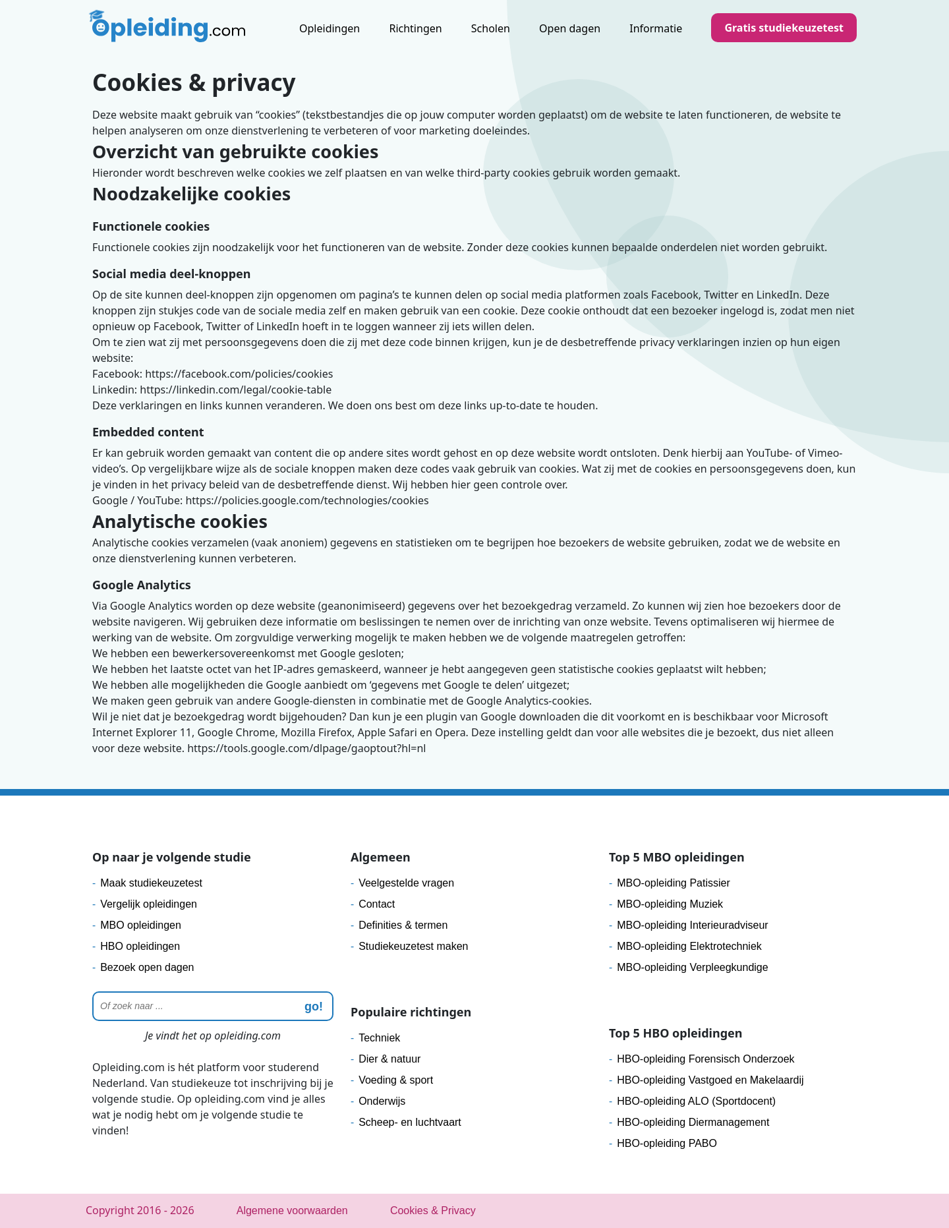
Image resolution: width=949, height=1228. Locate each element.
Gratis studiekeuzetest (784, 27)
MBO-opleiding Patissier (673, 883)
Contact (377, 904)
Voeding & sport (396, 1080)
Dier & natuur (389, 1059)
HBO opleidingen (140, 946)
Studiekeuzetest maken (413, 946)
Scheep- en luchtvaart (410, 1122)
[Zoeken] (212, 1006)
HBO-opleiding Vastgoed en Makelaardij (710, 1080)
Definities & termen (403, 925)
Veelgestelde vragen (406, 883)
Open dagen (569, 28)
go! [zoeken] (313, 1006)
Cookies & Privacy (433, 1210)
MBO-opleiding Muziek (670, 904)
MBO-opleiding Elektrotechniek (689, 946)
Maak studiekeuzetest (151, 883)
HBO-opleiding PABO (667, 1143)
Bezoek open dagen (147, 967)
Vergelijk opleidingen (148, 904)
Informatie (655, 28)
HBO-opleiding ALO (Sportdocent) (696, 1101)
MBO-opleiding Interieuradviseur (692, 925)
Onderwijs (382, 1101)
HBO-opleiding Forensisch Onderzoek (705, 1059)
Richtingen (415, 28)
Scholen (490, 28)
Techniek (379, 1037)
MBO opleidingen (140, 925)
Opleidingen (329, 28)
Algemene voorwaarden (292, 1210)
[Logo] (168, 29)
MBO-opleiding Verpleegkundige (692, 967)
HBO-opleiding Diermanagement (693, 1122)
